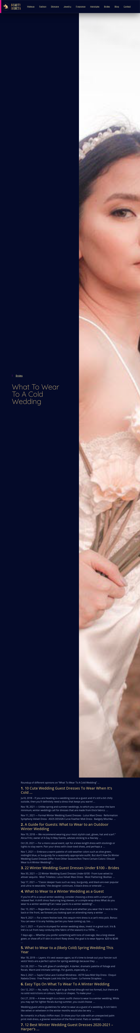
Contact (127, 6)
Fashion (42, 6)
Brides (107, 6)
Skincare (55, 6)
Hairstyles (94, 6)
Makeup (30, 6)
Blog (117, 6)
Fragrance (80, 6)
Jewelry (67, 6)
